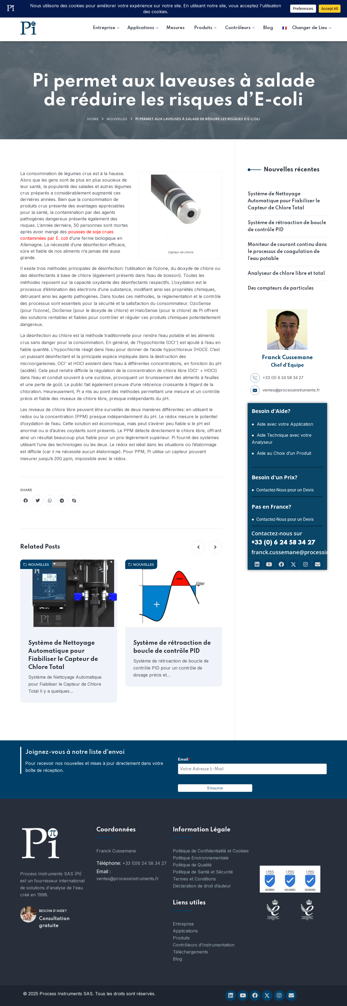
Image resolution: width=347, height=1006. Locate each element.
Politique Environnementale (201, 858)
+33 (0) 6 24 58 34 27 (276, 377)
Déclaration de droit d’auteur (202, 886)
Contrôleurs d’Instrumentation (203, 945)
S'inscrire (215, 788)
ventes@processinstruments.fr (285, 390)
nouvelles (117, 119)
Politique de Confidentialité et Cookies (211, 851)
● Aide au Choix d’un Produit (281, 453)
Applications (185, 931)
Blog (177, 959)
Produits (181, 938)
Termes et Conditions (194, 879)
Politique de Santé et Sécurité (203, 872)
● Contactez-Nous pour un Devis (283, 489)
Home (93, 119)
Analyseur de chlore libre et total (286, 273)
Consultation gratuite (54, 922)
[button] (198, 547)
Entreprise (183, 924)
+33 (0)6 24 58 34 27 (144, 863)
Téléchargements (190, 952)
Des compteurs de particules (281, 288)
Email (184, 759)
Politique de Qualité (192, 865)
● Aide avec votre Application (282, 424)
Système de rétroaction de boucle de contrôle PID (172, 647)
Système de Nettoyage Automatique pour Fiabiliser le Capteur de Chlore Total (63, 655)
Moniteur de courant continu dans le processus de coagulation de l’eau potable (287, 251)
